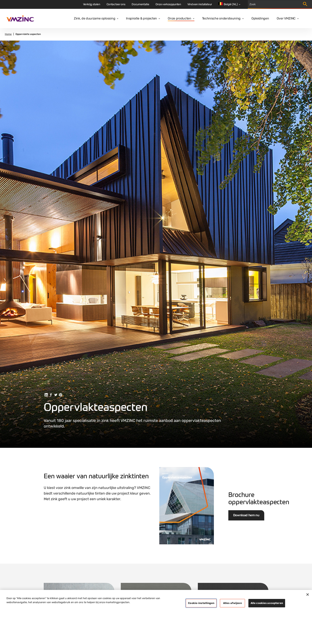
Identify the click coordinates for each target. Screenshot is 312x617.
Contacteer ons (116, 4)
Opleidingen (260, 18)
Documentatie (140, 4)
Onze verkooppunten (168, 4)
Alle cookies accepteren (267, 603)
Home (8, 34)
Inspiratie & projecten (141, 18)
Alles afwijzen (232, 603)
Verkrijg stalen (91, 4)
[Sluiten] (307, 594)
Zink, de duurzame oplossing (94, 18)
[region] (156, 603)
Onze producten (179, 18)
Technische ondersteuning (221, 18)
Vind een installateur (199, 4)
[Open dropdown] (116, 18)
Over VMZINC (286, 18)
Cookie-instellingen (201, 603)
